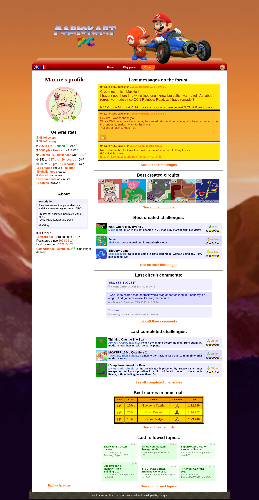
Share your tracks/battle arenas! (146, 146)
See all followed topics (159, 486)
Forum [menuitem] (148, 67)
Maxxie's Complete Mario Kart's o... (148, 87)
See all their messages (159, 165)
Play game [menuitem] (129, 67)
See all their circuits (159, 207)
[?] (66, 145)
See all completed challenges (158, 382)
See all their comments (158, 321)
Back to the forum (59, 485)
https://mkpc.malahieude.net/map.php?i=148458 (131, 156)
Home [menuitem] (110, 67)
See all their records (159, 427)
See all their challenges (158, 265)
